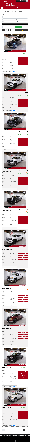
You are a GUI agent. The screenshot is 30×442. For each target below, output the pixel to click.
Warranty (21, 435)
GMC (2, 432)
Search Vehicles (15, 24)
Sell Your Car (18, 435)
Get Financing (23, 101)
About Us (24, 435)
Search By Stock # (18, 26)
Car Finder (7, 435)
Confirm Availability (23, 99)
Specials (10, 435)
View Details (23, 105)
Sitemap (21, 438)
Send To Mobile (23, 103)
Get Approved (14, 435)
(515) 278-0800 (13, 71)
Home (1, 435)
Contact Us (28, 435)
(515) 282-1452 (13, 110)
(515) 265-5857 (13, 149)
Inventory (4, 435)
